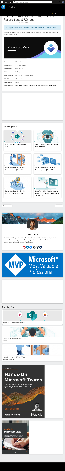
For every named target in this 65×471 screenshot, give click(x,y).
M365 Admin (46, 13)
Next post (59, 206)
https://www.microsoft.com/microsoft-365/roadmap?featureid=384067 (36, 85)
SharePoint (12, 13)
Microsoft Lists (32, 13)
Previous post (7, 206)
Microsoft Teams (22, 13)
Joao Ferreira (32, 234)
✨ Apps (54, 13)
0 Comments (29, 22)
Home (5, 13)
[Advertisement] (32, 107)
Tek (39, 13)
